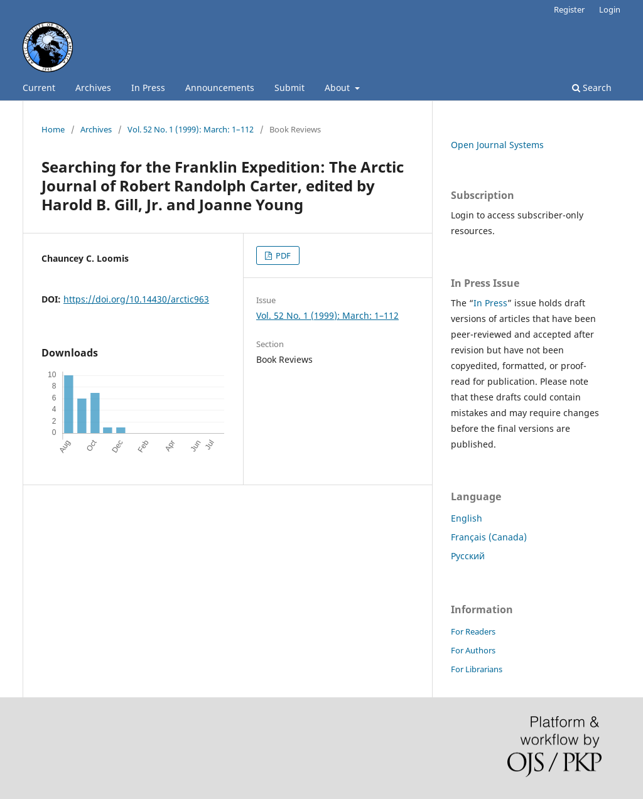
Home (53, 129)
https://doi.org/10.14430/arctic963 (136, 299)
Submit (289, 88)
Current (39, 88)
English (466, 518)
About (338, 88)
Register (569, 9)
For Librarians (476, 669)
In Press (148, 88)
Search (592, 88)
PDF (282, 255)
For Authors (473, 650)
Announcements (219, 88)
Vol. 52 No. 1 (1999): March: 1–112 (190, 129)
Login (609, 9)
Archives (93, 88)
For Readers (473, 631)
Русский (468, 556)
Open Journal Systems (497, 145)
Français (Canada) (489, 537)
